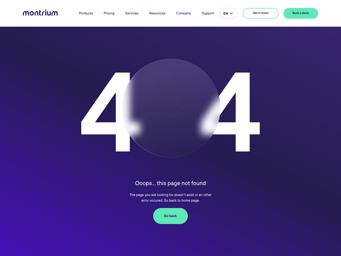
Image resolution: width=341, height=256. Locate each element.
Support (208, 13)
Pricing (109, 13)
